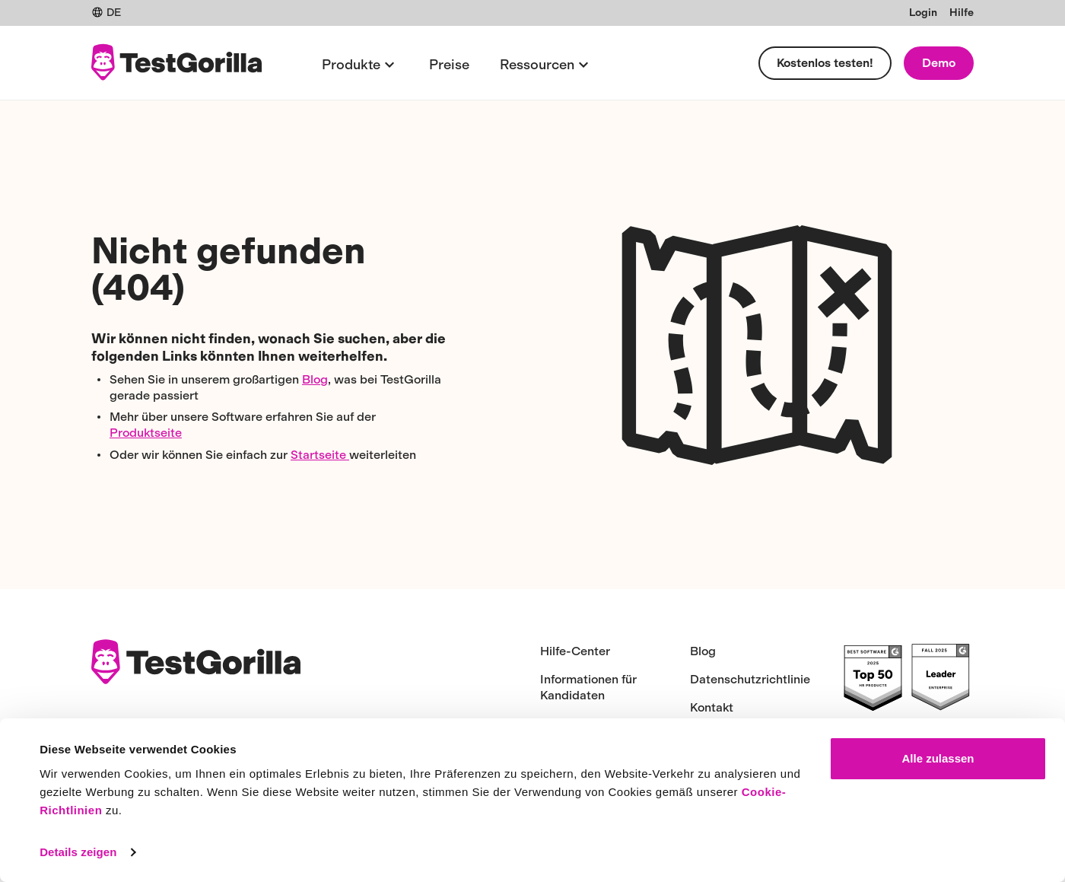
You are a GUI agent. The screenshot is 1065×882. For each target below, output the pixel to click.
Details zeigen (78, 851)
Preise (449, 64)
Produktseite (146, 432)
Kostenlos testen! (825, 63)
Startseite (320, 454)
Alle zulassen (937, 758)
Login (923, 12)
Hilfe (961, 12)
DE (106, 12)
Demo (938, 63)
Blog (315, 379)
